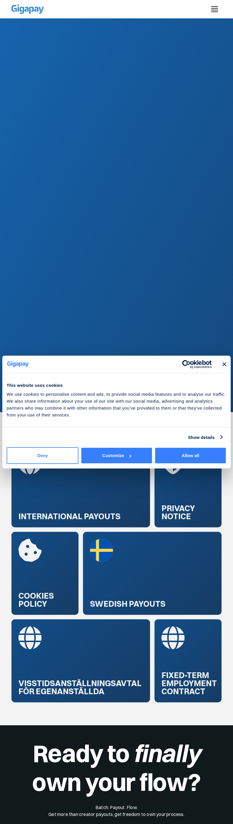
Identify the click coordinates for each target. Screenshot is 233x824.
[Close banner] (224, 364)
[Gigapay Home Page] (28, 9)
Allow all (190, 455)
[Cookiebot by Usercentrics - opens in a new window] (186, 364)
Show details (201, 437)
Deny (42, 455)
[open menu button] (214, 9)
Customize (116, 455)
